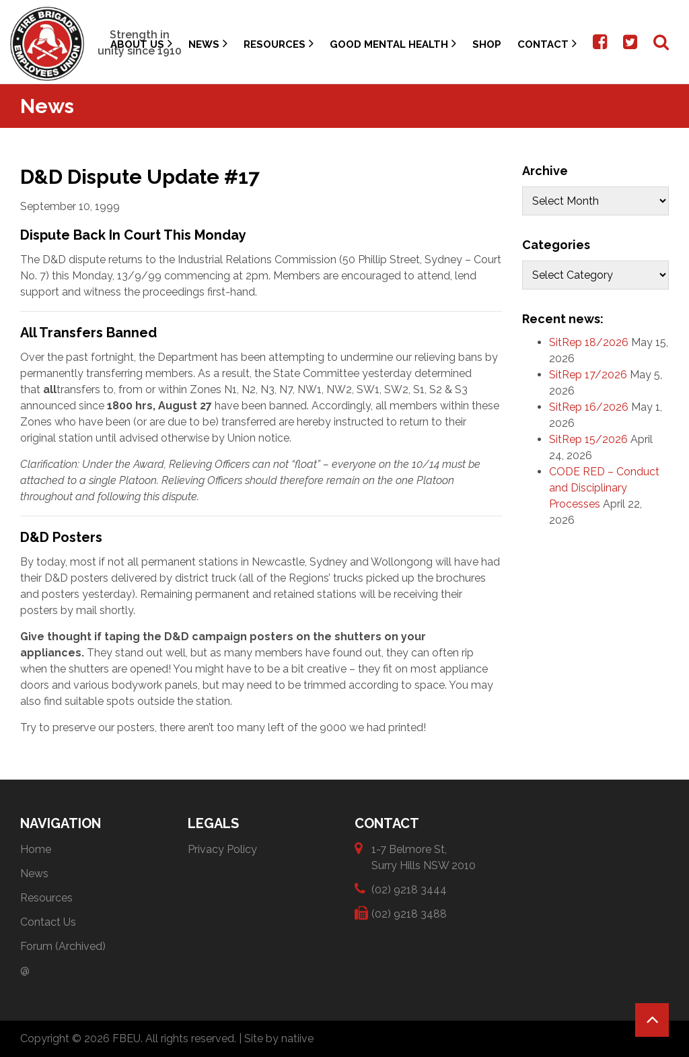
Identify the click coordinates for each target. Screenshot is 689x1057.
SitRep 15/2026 (588, 439)
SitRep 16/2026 (588, 407)
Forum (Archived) (63, 946)
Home (35, 849)
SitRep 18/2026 (588, 342)
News (207, 43)
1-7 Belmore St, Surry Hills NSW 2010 (423, 857)
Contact (547, 43)
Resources (279, 43)
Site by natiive (279, 1038)
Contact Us (48, 922)
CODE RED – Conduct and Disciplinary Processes (604, 487)
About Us (141, 43)
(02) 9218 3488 (409, 913)
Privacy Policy (222, 849)
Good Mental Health (393, 43)
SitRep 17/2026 (588, 374)
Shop (486, 44)
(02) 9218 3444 (409, 889)
